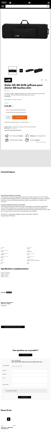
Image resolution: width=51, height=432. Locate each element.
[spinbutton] (8, 117)
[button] (11, 117)
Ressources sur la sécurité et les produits (12, 326)
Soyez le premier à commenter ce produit (12, 99)
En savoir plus (7, 96)
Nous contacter (25, 354)
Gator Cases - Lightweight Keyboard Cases (7, 428)
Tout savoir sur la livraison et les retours (12, 130)
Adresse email (5, 384)
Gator (27, 214)
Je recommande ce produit (11, 390)
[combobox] (27, 6)
